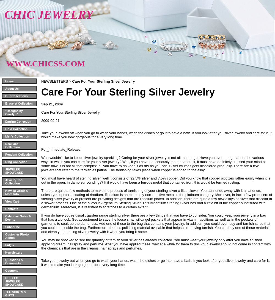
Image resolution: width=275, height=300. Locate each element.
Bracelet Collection (19, 103)
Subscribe (12, 227)
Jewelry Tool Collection (14, 181)
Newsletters (13, 252)
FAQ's (9, 245)
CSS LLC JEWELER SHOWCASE (14, 281)
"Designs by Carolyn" (14, 112)
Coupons (11, 270)
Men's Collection (17, 136)
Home (9, 81)
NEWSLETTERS (54, 81)
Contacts (11, 209)
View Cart (12, 201)
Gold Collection (16, 129)
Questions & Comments (14, 261)
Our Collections (16, 96)
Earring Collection (18, 121)
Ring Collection (16, 162)
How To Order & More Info (16, 192)
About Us (12, 88)
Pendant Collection (19, 154)
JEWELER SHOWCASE (14, 171)
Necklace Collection (12, 145)
